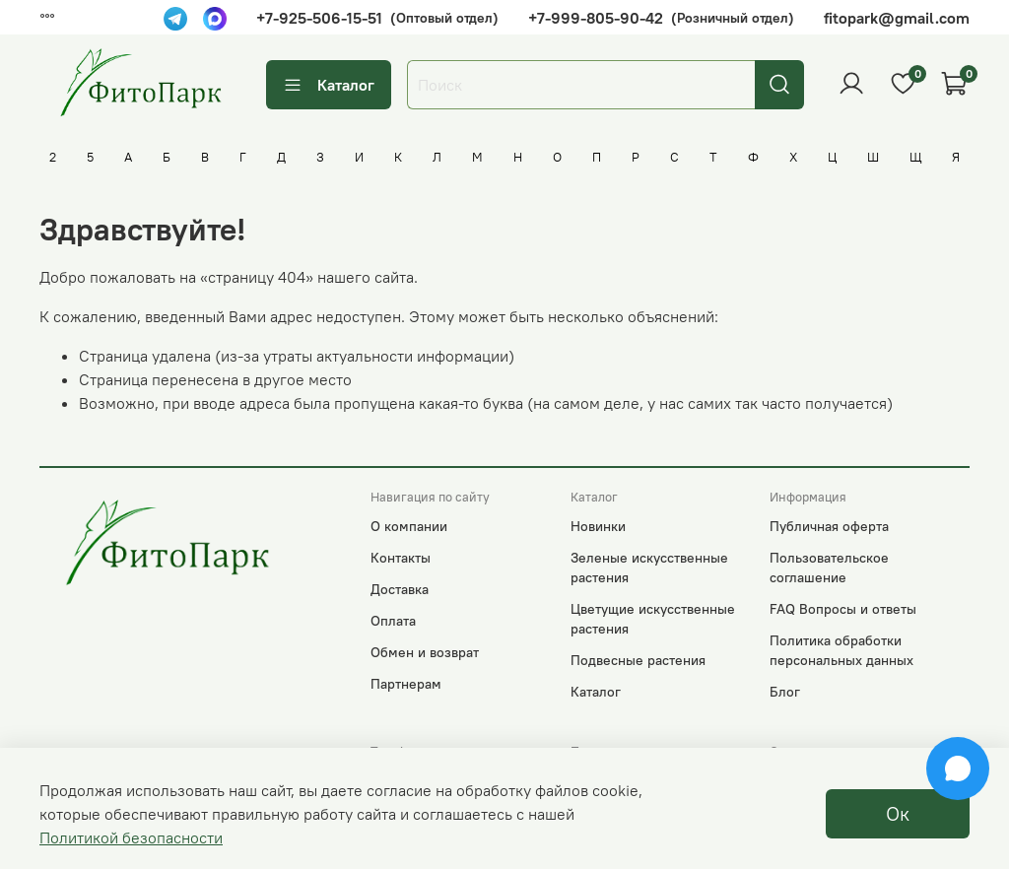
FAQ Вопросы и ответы (843, 609)
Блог (785, 692)
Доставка (399, 589)
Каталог (328, 84)
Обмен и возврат (424, 652)
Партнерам (405, 684)
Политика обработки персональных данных (841, 650)
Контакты (400, 558)
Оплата (393, 621)
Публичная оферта (829, 526)
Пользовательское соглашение (829, 567)
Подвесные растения (638, 660)
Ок (897, 813)
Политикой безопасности (131, 837)
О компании (408, 526)
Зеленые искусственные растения (649, 567)
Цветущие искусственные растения (653, 618)
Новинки (598, 526)
